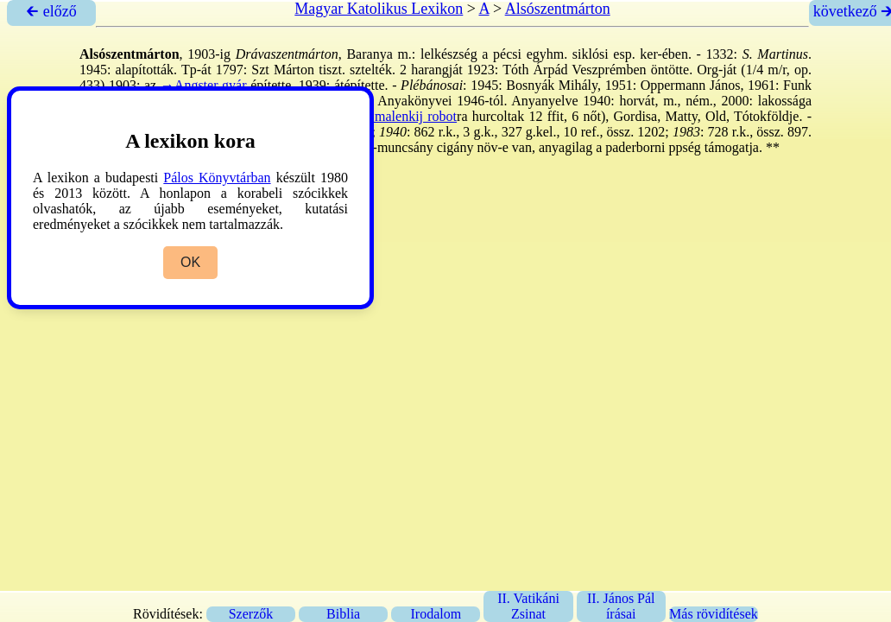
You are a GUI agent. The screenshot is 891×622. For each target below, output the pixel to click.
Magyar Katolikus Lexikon (378, 8)
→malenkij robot (409, 116)
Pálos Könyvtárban (216, 177)
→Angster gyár (204, 85)
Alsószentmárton (557, 8)
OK (190, 262)
